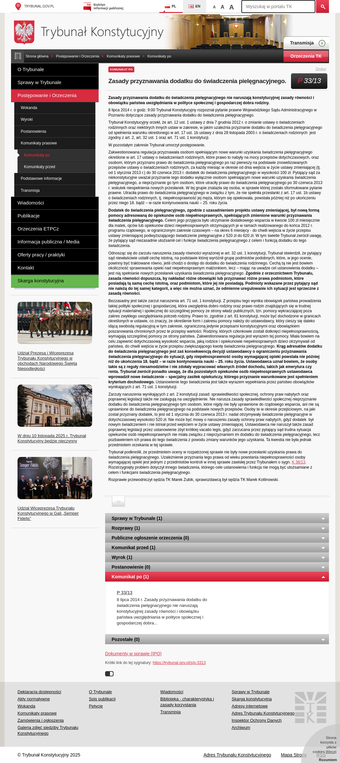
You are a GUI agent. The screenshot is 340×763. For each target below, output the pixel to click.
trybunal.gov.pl (34, 6)
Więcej (331, 752)
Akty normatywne (34, 698)
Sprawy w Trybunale (39, 82)
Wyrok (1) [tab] (219, 557)
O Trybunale (31, 69)
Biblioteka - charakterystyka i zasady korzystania (187, 701)
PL (170, 6)
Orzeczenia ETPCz (38, 228)
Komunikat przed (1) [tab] (219, 547)
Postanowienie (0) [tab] (219, 567)
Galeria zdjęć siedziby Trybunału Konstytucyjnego (48, 730)
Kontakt (26, 267)
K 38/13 (298, 462)
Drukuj (325, 69)
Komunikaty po (159, 56)
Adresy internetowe (250, 706)
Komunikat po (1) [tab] (219, 576)
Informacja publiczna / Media (48, 241)
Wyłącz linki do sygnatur (109, 674)
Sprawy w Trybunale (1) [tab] (219, 518)
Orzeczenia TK (306, 56)
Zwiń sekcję (118, 502)
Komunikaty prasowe (123, 56)
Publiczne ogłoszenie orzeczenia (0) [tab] (219, 537)
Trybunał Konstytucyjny (92, 31)
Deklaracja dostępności (39, 691)
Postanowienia (33, 131)
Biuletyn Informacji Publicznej (104, 6)
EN (194, 6)
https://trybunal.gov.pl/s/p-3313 (179, 662)
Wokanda (29, 107)
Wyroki (27, 119)
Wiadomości (31, 202)
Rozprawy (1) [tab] (219, 528)
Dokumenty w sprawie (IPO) (133, 653)
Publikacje (29, 215)
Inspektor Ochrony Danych (257, 720)
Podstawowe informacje (41, 178)
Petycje (96, 706)
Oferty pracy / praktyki (41, 254)
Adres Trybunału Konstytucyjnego (263, 713)
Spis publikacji (102, 698)
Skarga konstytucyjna (41, 280)
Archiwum (241, 727)
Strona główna (37, 56)
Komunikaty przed (39, 167)
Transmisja (308, 43)
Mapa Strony (294, 754)
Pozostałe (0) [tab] (219, 639)
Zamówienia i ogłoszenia (41, 720)
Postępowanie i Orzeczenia (77, 56)
